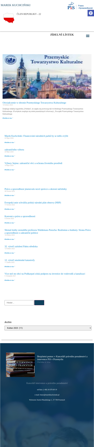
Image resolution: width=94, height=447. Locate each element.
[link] (91, 13)
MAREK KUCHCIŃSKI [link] (15, 5)
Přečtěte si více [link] (43, 362)
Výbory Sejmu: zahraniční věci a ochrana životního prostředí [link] (33, 163)
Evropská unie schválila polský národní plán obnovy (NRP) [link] (33, 202)
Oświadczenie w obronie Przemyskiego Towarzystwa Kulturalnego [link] (34, 102)
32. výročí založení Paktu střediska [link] (21, 246)
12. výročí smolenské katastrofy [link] (20, 260)
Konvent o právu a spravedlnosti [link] (20, 216)
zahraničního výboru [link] (14, 149)
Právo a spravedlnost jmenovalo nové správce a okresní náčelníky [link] (36, 189)
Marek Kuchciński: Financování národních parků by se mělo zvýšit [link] (36, 136)
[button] (88, 36)
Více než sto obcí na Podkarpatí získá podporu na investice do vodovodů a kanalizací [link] (45, 273)
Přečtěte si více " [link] (8, 118)
